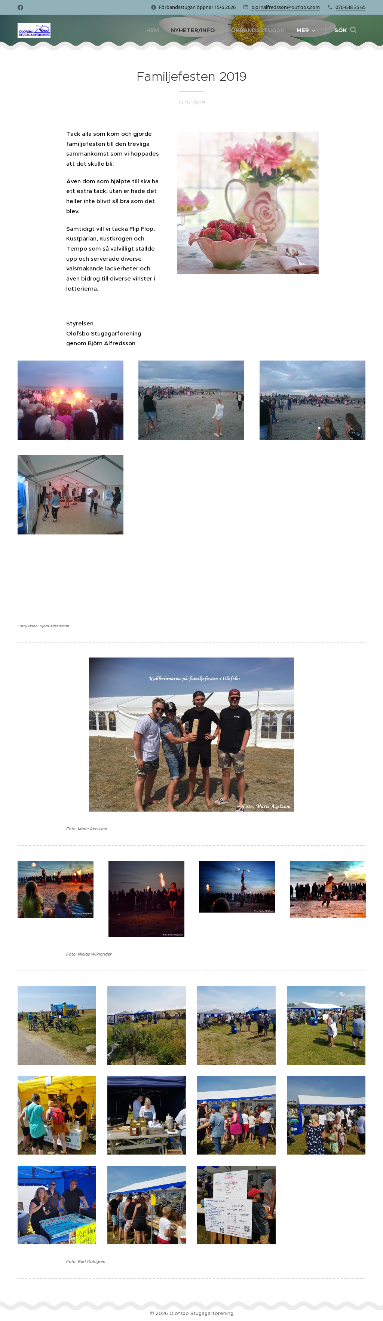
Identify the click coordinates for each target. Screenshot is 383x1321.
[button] (345, 30)
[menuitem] (154, 30)
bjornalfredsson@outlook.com (285, 7)
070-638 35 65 (350, 7)
